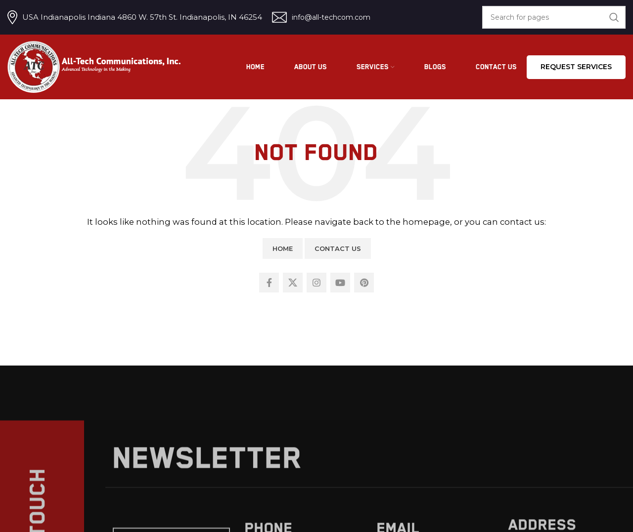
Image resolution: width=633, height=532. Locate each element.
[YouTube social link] (340, 282)
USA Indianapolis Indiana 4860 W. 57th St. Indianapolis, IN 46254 (142, 17)
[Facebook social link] (269, 282)
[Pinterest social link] (364, 282)
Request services (576, 66)
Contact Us (338, 248)
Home (282, 248)
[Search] (554, 17)
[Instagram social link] (316, 282)
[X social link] (293, 282)
